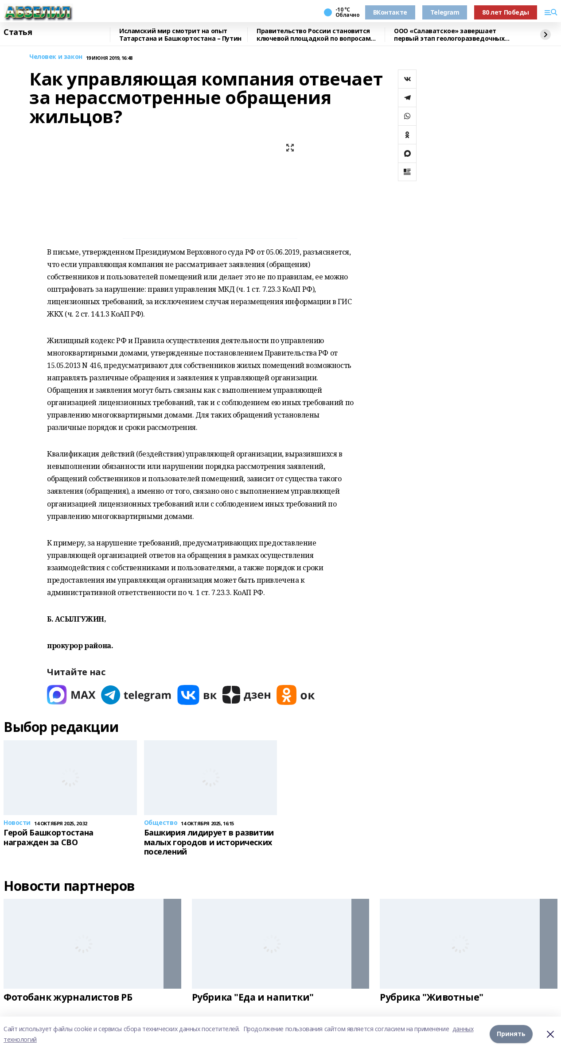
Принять (511, 1034)
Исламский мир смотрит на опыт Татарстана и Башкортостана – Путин (180, 34)
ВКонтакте (390, 12)
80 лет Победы (505, 12)
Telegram (445, 12)
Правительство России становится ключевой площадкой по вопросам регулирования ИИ (313, 34)
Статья (18, 32)
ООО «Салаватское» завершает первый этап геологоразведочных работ (449, 34)
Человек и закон (55, 57)
